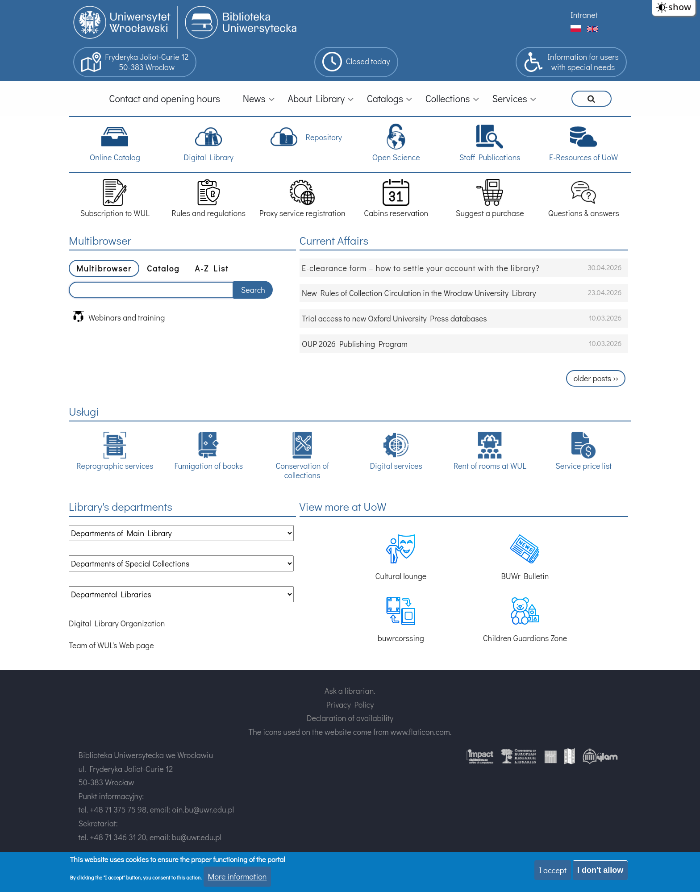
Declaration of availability (350, 718)
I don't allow (600, 870)
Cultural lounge (400, 557)
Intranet (584, 14)
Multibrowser (104, 268)
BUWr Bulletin (525, 557)
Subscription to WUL (115, 198)
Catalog (163, 268)
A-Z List (212, 268)
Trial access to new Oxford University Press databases (394, 318)
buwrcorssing (401, 619)
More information (237, 876)
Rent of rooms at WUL (490, 451)
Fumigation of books (208, 451)
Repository (306, 136)
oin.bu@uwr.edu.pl (203, 809)
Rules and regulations (208, 198)
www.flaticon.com (420, 731)
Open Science (396, 142)
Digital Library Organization (117, 623)
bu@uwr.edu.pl (196, 837)
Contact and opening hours (164, 98)
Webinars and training (119, 317)
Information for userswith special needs (571, 62)
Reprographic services (114, 451)
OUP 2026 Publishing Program (355, 343)
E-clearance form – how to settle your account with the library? (421, 268)
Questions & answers (583, 198)
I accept (553, 870)
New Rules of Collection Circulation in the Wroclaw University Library (419, 293)
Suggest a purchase (490, 198)
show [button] (679, 7)
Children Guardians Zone (525, 619)
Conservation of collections (302, 456)
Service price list (583, 451)
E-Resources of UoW (583, 142)
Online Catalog (115, 142)
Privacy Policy (350, 704)
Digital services (396, 451)
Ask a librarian (349, 690)
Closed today (356, 61)
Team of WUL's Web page (111, 645)
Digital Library (208, 142)
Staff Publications (490, 142)
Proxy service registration (302, 198)
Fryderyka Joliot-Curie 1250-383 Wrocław (134, 62)
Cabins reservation (396, 198)
